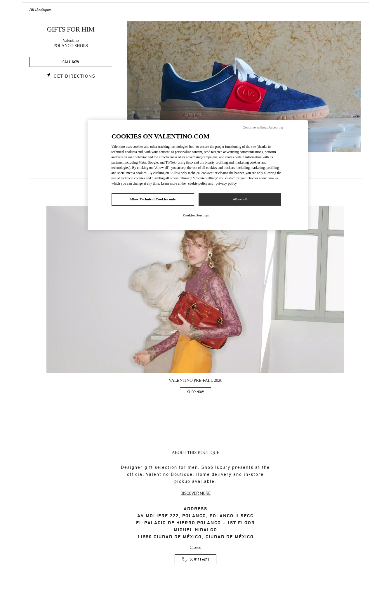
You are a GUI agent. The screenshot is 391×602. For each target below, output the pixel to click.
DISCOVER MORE (195, 493)
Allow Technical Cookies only (153, 199)
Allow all (240, 199)
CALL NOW (70, 62)
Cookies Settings (196, 215)
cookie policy (197, 183)
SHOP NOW (199, 393)
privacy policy (226, 183)
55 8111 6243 (199, 559)
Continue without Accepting (263, 127)
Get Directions (74, 76)
